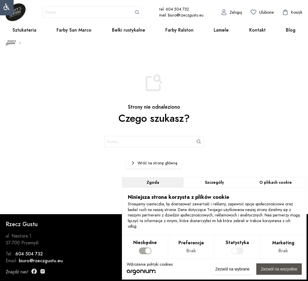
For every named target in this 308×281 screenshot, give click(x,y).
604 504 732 (29, 254)
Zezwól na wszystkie (279, 269)
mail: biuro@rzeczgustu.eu (181, 15)
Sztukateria (24, 30)
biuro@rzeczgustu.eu (41, 261)
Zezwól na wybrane (232, 269)
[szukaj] (92, 12)
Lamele (221, 30)
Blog (290, 30)
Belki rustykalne (128, 30)
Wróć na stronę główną (154, 163)
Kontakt (257, 30)
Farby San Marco (74, 30)
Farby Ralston (179, 30)
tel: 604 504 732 (174, 9)
